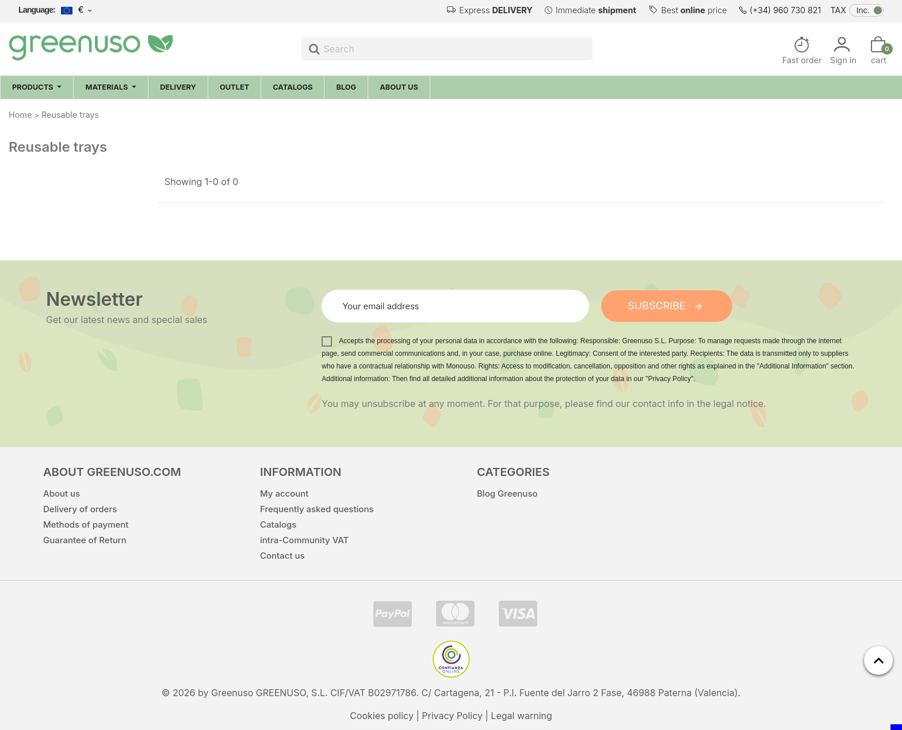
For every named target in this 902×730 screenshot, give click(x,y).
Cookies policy (382, 715)
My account (284, 492)
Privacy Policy (452, 715)
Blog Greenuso (507, 492)
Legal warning (521, 715)
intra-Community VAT (304, 539)
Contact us (282, 555)
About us (61, 492)
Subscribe (667, 305)
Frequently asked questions (317, 508)
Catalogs (278, 523)
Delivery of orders (80, 508)
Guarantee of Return (85, 539)
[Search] (447, 48)
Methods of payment (85, 523)
